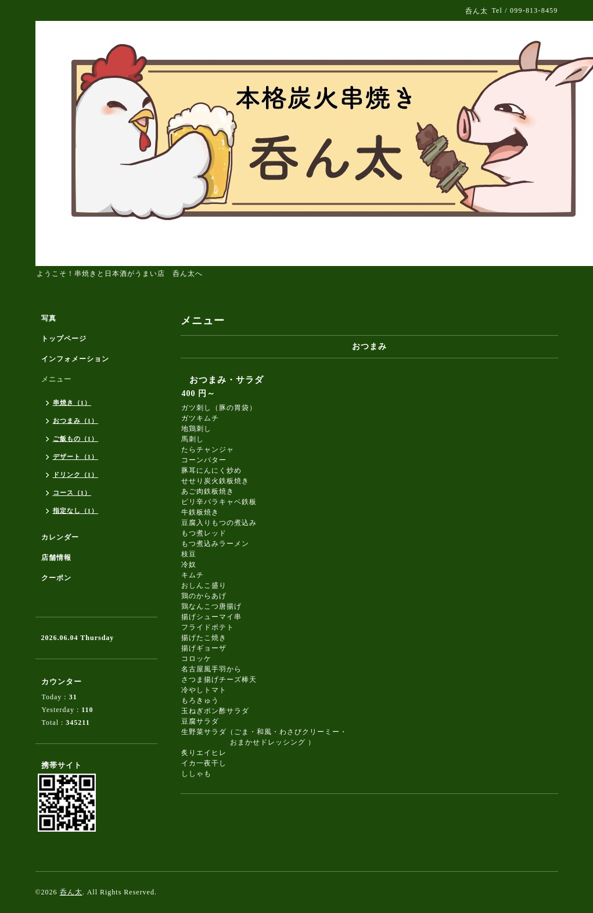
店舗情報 (56, 557)
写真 (48, 318)
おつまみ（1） (76, 420)
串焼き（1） (72, 402)
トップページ (64, 339)
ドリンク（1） (76, 474)
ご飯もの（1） (76, 438)
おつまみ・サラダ (226, 379)
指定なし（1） (76, 510)
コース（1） (72, 492)
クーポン (56, 578)
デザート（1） (76, 456)
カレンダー (60, 537)
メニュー (56, 379)
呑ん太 (71, 892)
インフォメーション (75, 359)
